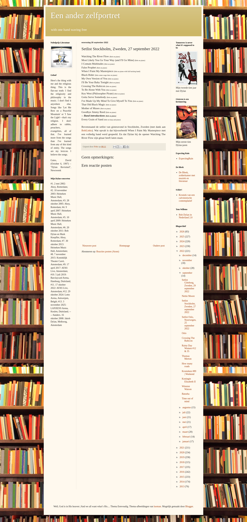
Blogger (189, 506)
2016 (182, 472)
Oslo (184, 333)
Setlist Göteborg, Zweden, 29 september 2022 (189, 286)
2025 (182, 236)
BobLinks (86, 130)
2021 (182, 447)
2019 (182, 457)
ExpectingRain (186, 158)
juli (184, 412)
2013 (182, 486)
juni (184, 417)
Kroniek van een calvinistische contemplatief (187, 198)
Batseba (185, 394)
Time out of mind (187, 400)
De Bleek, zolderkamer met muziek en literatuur (187, 176)
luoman (157, 506)
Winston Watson (187, 388)
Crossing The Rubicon (188, 339)
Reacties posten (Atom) (107, 251)
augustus (186, 407)
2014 (182, 481)
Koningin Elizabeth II (189, 380)
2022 (182, 251)
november (187, 260)
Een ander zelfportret (85, 15)
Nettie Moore (188, 296)
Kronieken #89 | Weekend (189, 372)
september (187, 273)
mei (184, 422)
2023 (182, 246)
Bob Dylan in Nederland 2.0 (185, 216)
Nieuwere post (89, 245)
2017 (182, 467)
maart (185, 432)
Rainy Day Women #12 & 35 (189, 348)
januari (186, 441)
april (184, 427)
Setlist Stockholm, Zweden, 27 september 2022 (189, 306)
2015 (182, 477)
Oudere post (159, 245)
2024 (182, 241)
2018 (182, 462)
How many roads (187, 365)
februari (186, 436)
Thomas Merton (186, 357)
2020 (182, 452)
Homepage (124, 245)
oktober (186, 268)
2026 (182, 231)
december (187, 255)
